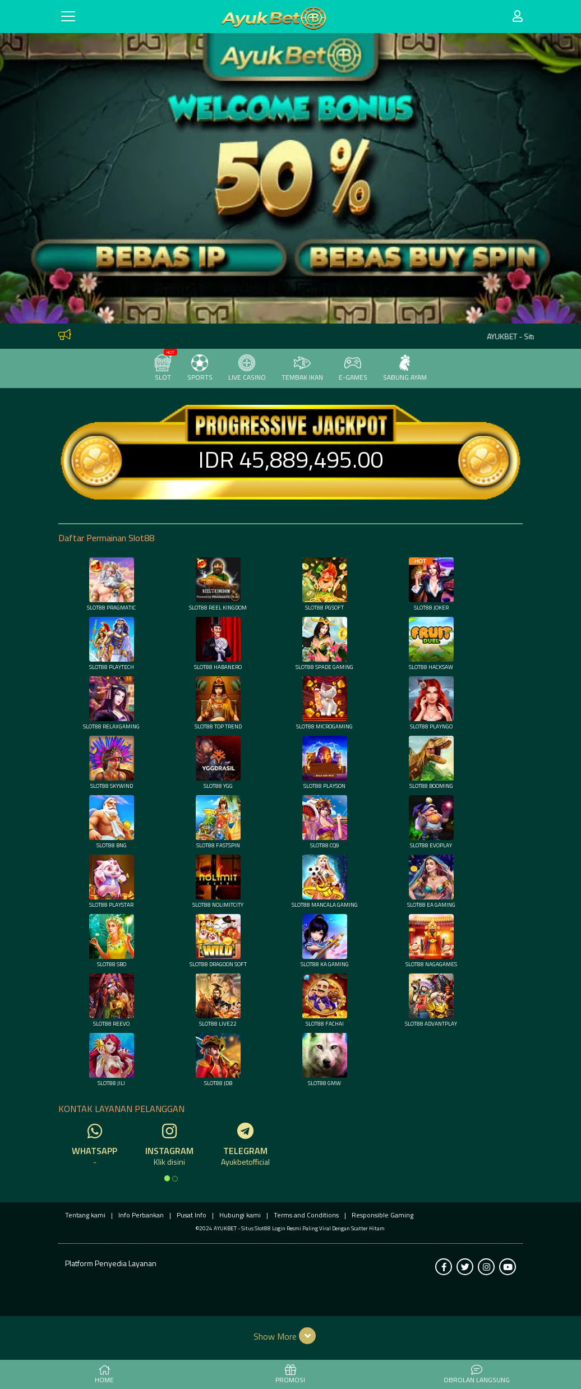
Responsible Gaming (382, 1215)
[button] (290, 1335)
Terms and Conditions (306, 1215)
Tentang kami (85, 1215)
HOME (104, 1375)
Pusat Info (191, 1215)
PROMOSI (290, 1375)
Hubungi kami (240, 1215)
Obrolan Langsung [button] (477, 1375)
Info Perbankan (141, 1215)
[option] (167, 1178)
